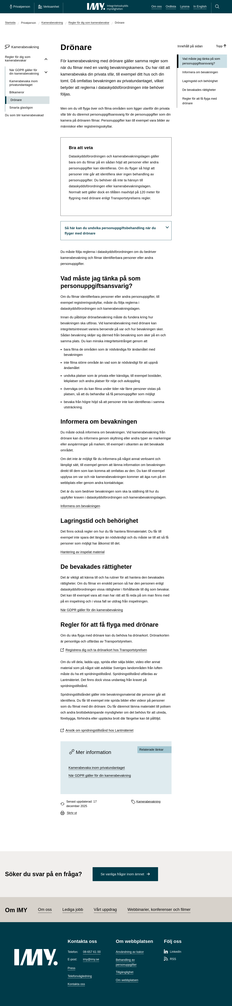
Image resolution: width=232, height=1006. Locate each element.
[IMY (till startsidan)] (36, 957)
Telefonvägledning (80, 976)
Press (71, 968)
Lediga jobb (72, 909)
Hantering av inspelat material (82, 552)
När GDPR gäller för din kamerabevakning (91, 610)
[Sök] (217, 6)
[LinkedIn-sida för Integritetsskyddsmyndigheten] (172, 952)
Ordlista (171, 6)
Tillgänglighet (124, 972)
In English (200, 6)
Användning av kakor (130, 952)
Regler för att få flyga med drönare (199, 101)
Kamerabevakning (148, 801)
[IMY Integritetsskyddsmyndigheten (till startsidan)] (107, 6)
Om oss (156, 6)
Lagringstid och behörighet (200, 81)
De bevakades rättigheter (199, 89)
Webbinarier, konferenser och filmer (159, 909)
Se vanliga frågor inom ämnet (122, 874)
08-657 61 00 (92, 952)
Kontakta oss (76, 984)
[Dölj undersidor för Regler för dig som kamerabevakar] (45, 58)
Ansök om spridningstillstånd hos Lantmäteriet (99, 730)
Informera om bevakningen (80, 506)
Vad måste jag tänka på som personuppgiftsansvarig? (201, 61)
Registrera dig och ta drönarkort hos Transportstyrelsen (106, 650)
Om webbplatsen (127, 980)
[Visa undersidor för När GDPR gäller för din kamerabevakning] (45, 72)
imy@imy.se (91, 959)
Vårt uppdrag (105, 909)
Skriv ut (72, 813)
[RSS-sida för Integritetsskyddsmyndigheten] (170, 959)
